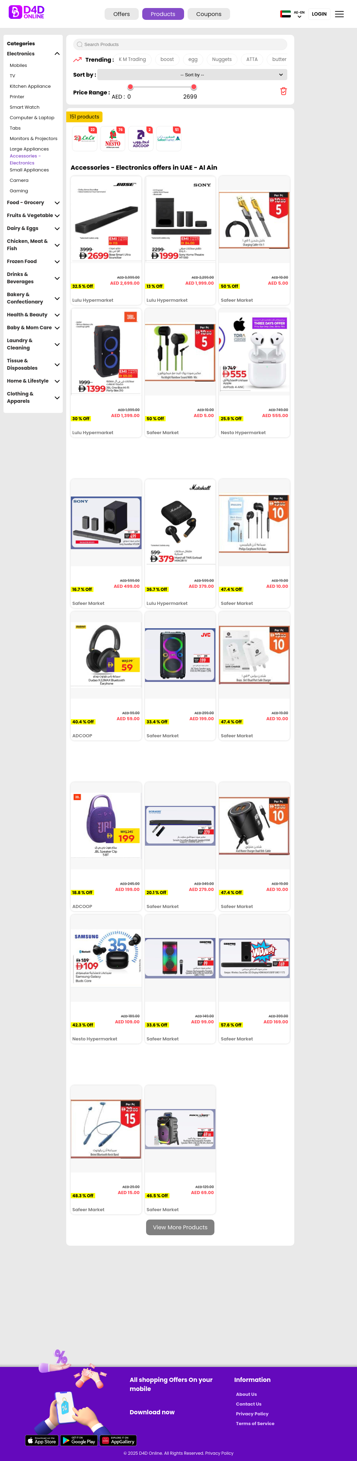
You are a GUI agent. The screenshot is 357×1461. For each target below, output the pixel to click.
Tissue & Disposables (33, 364)
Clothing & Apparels (33, 397)
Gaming (19, 190)
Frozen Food (33, 261)
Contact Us (248, 1404)
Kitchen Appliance (30, 86)
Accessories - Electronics (25, 159)
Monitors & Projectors (34, 138)
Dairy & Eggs (33, 228)
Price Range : (91, 93)
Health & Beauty (33, 314)
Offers (121, 14)
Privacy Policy (252, 1413)
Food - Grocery (33, 202)
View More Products (180, 1227)
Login (319, 13)
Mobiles (18, 65)
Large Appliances (29, 149)
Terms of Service (255, 1423)
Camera (19, 180)
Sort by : (85, 75)
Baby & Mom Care (33, 327)
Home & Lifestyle (33, 381)
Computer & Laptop (32, 117)
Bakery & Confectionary (33, 298)
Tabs (15, 128)
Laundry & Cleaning (33, 344)
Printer (17, 96)
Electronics (33, 53)
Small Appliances (29, 170)
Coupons (208, 14)
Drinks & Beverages (33, 278)
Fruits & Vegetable (33, 215)
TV (12, 75)
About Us (246, 1394)
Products (163, 14)
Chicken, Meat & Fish (33, 245)
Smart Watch (24, 107)
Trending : (97, 60)
